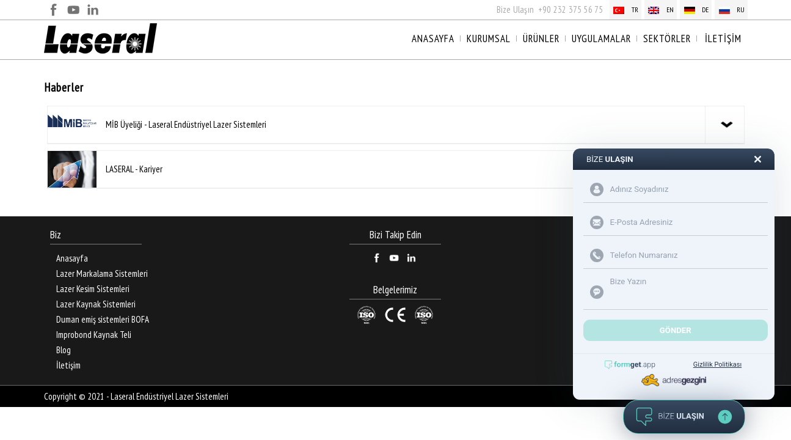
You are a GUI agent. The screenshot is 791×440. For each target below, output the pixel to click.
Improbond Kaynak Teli (93, 334)
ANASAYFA (433, 38)
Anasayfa (72, 258)
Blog (63, 350)
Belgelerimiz (395, 290)
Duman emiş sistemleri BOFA (102, 319)
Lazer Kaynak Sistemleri (96, 304)
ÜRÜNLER (541, 38)
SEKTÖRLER (667, 38)
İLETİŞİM (723, 38)
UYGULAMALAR (601, 38)
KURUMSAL (489, 38)
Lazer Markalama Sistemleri (102, 273)
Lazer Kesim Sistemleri (92, 289)
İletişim (68, 365)
